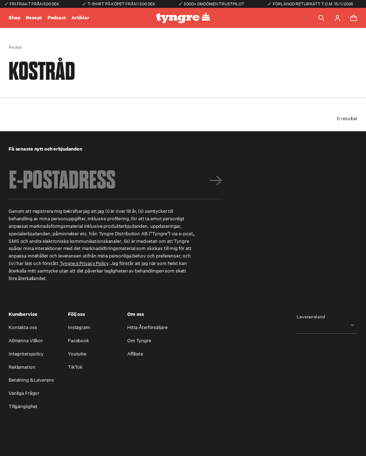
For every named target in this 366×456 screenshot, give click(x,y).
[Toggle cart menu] (353, 18)
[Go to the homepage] (183, 18)
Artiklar (80, 18)
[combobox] (327, 325)
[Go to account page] (337, 18)
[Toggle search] (321, 18)
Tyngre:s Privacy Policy (84, 263)
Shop (14, 18)
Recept (33, 18)
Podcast (57, 18)
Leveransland (311, 317)
